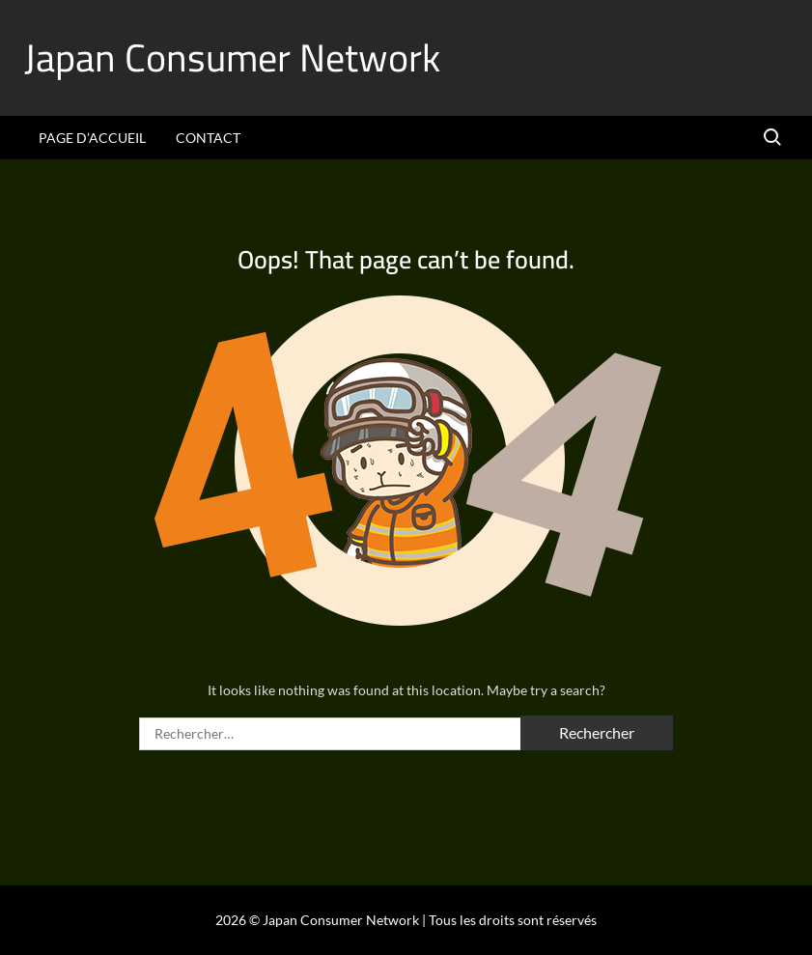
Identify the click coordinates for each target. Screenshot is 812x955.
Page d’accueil (92, 137)
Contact (208, 137)
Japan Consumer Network (232, 57)
